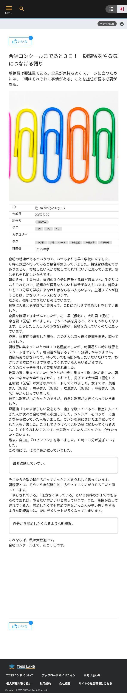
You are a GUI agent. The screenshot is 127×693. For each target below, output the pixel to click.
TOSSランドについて (20, 675)
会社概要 (64, 683)
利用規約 (45, 683)
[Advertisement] (63, 583)
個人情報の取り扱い (18, 683)
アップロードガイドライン (58, 675)
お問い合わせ (92, 675)
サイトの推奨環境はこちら (95, 683)
